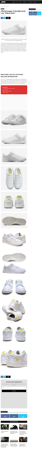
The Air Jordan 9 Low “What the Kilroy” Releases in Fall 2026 (22, 445)
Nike (4, 6)
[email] (14, 388)
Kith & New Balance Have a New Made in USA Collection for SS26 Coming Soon (23, 433)
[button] (39, 2)
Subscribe (14, 390)
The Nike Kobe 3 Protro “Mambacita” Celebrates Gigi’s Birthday (14, 432)
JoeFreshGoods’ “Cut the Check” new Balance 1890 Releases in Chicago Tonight (5, 445)
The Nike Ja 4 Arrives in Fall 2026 (4, 432)
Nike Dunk (7, 6)
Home (2, 6)
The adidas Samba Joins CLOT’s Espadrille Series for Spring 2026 (14, 445)
